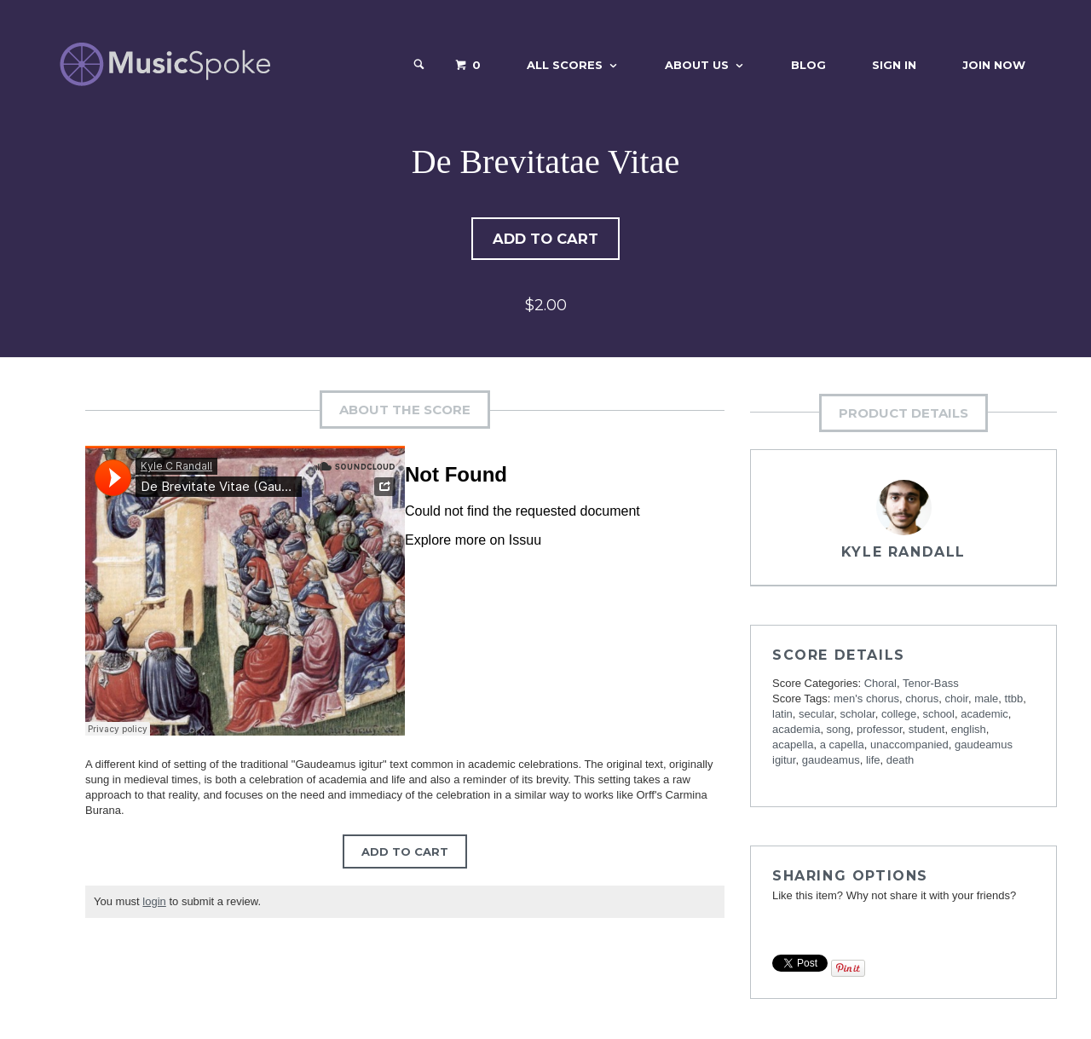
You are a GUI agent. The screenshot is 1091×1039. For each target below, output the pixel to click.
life (873, 761)
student (927, 730)
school (938, 715)
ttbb (1014, 700)
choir (955, 700)
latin (782, 715)
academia (796, 730)
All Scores (565, 65)
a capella (842, 746)
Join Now (993, 65)
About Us (697, 65)
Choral (880, 684)
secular (816, 715)
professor (879, 730)
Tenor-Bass (931, 684)
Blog (808, 65)
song (839, 730)
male (986, 700)
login (153, 903)
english (968, 730)
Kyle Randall (903, 553)
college (898, 715)
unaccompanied (909, 746)
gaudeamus (831, 761)
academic (984, 715)
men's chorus (866, 700)
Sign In (894, 65)
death (900, 761)
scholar (857, 715)
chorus (921, 700)
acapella (792, 746)
